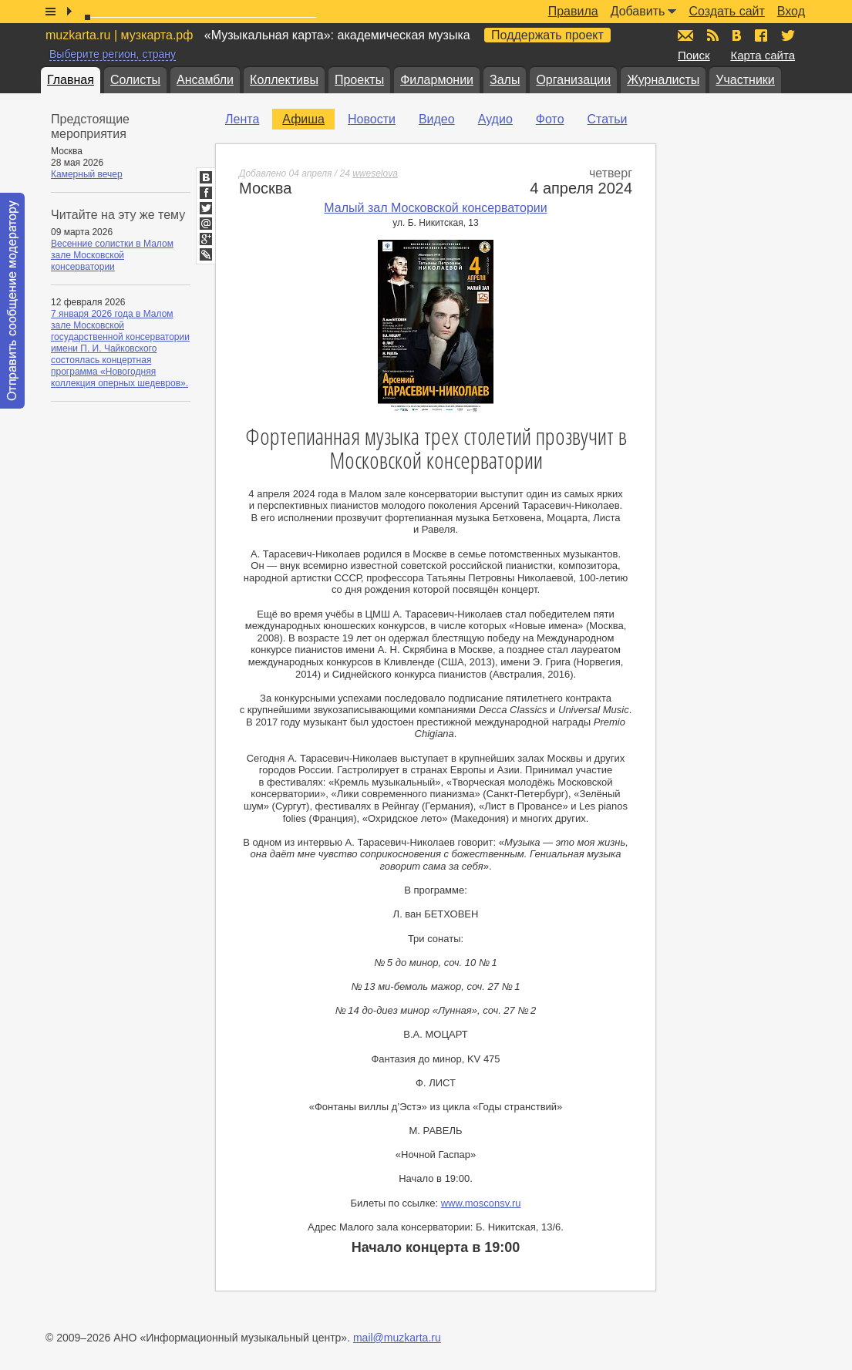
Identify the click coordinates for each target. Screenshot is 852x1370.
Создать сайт (726, 11)
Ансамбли (205, 79)
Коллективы (284, 79)
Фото (550, 119)
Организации (573, 79)
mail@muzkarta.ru (397, 1337)
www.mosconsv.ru (481, 1203)
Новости (372, 119)
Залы (505, 79)
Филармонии (436, 79)
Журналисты (663, 79)
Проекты (359, 79)
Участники (745, 79)
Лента (242, 119)
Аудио (495, 119)
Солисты (135, 79)
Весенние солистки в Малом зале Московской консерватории (112, 255)
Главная (70, 79)
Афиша (303, 119)
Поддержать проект (547, 35)
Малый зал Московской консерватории (435, 207)
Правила (573, 11)
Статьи (608, 119)
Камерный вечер (87, 174)
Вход (791, 11)
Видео (437, 119)
